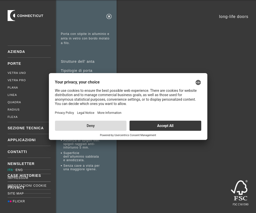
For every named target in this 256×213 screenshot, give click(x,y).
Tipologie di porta (77, 71)
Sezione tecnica (26, 128)
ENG (19, 170)
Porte (14, 63)
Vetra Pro (17, 80)
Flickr (16, 201)
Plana (13, 87)
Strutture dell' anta (78, 61)
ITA (10, 170)
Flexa (13, 116)
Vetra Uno (17, 72)
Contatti (17, 152)
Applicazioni (22, 140)
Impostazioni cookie (27, 185)
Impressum (18, 178)
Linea (12, 94)
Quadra (14, 102)
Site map (16, 193)
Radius (14, 109)
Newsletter (21, 164)
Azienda (16, 52)
